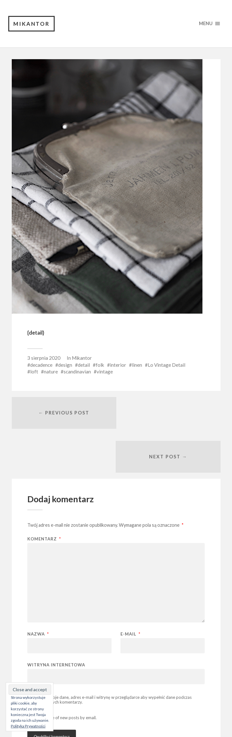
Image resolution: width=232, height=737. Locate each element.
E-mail (130, 590)
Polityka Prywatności (28, 726)
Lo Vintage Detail (166, 365)
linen (137, 365)
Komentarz (44, 495)
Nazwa (38, 590)
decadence (41, 365)
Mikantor (31, 23)
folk (100, 365)
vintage (105, 372)
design (65, 365)
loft (34, 372)
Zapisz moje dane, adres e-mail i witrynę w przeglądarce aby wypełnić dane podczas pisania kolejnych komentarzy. (109, 656)
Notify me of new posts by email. (66, 674)
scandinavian (77, 372)
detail (84, 365)
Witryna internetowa (56, 621)
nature (51, 372)
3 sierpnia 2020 (43, 358)
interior (118, 365)
